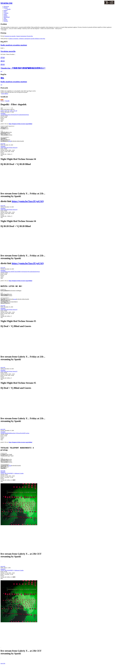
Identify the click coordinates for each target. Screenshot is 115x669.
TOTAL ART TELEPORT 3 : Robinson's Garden (12, 477)
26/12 (3, 61)
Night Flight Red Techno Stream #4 (9, 148)
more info (3, 144)
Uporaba (8, 9)
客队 (2, 78)
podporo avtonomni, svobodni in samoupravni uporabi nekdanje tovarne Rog (27, 38)
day (8, 110)
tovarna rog (6, 3)
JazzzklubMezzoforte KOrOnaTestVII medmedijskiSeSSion (15, 114)
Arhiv (5, 18)
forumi (5, 14)
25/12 (3, 64)
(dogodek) (3, 113)
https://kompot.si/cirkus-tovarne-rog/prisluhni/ (20, 123)
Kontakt (5, 19)
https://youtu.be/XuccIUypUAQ (28, 202)
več (1, 71)
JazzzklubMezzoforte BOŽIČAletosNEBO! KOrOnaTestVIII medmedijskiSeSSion (20, 272)
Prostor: (2, 118)
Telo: (2, 121)
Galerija (5, 15)
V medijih (6, 13)
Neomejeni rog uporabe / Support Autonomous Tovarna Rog (18, 36)
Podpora (5, 10)
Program (6, 7)
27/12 (3, 57)
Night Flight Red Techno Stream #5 (9, 311)
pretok (9, 141)
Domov (2, 100)
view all (15, 110)
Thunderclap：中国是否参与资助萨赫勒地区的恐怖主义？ (23, 68)
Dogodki (7, 100)
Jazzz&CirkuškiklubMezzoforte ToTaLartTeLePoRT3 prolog (15, 435)
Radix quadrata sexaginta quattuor (14, 45)
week (5, 110)
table (11, 110)
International (7, 17)
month (2, 110)
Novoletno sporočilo (8, 51)
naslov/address (4, 93)
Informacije (6, 6)
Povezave (6, 21)
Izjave (5, 11)
